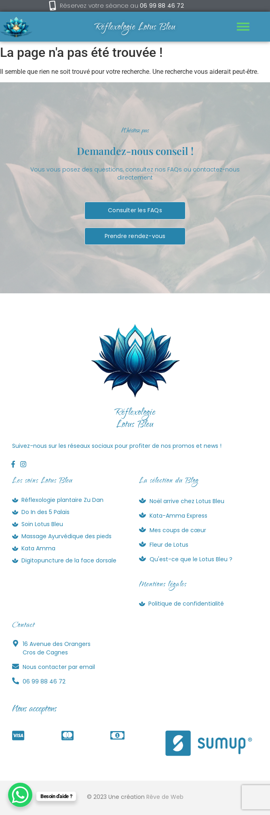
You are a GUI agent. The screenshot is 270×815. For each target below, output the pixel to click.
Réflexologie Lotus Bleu (134, 28)
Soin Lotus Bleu (42, 524)
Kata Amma (38, 548)
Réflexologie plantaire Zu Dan (62, 500)
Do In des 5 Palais (45, 512)
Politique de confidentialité (186, 603)
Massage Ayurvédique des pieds (66, 536)
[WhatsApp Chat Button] (20, 795)
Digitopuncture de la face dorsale (68, 560)
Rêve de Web (165, 797)
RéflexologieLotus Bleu (135, 419)
